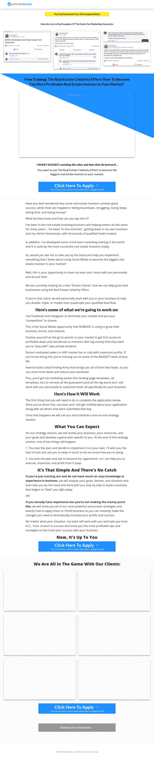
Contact (95, 752)
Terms (87, 752)
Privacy (81, 752)
